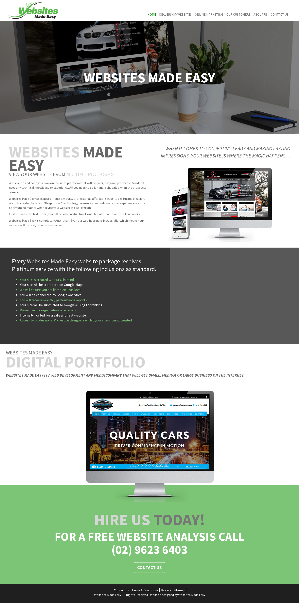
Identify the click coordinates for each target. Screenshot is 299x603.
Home (152, 14)
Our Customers (238, 14)
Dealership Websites (175, 14)
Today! (149, 519)
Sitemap (179, 590)
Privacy (166, 590)
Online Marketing (209, 14)
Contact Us (279, 14)
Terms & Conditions (145, 590)
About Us (261, 14)
